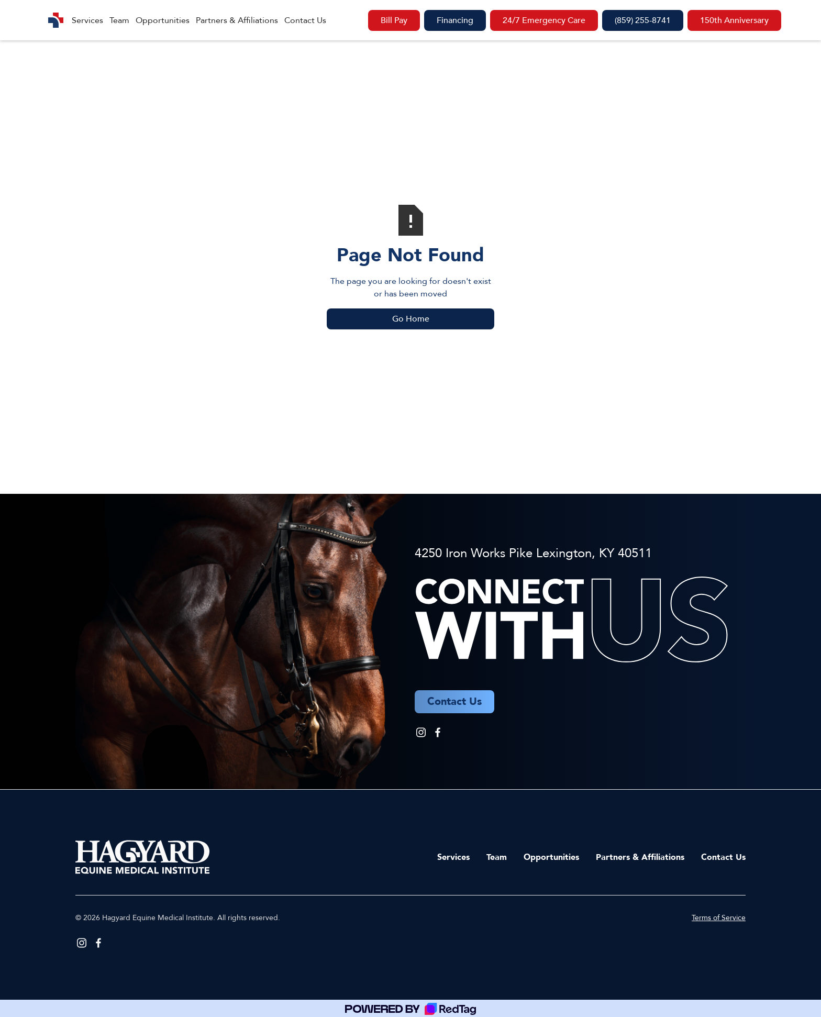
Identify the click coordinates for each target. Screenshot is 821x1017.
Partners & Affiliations (237, 20)
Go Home (410, 319)
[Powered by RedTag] (410, 1008)
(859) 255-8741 (643, 20)
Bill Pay (394, 20)
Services (87, 20)
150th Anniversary (734, 20)
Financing (455, 20)
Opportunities (163, 20)
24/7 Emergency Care (544, 20)
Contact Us (305, 20)
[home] (56, 20)
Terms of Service (719, 918)
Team (119, 20)
